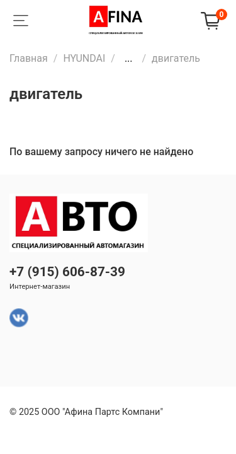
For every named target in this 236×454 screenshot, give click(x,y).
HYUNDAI (84, 58)
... (129, 58)
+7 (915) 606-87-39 (67, 271)
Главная (28, 58)
